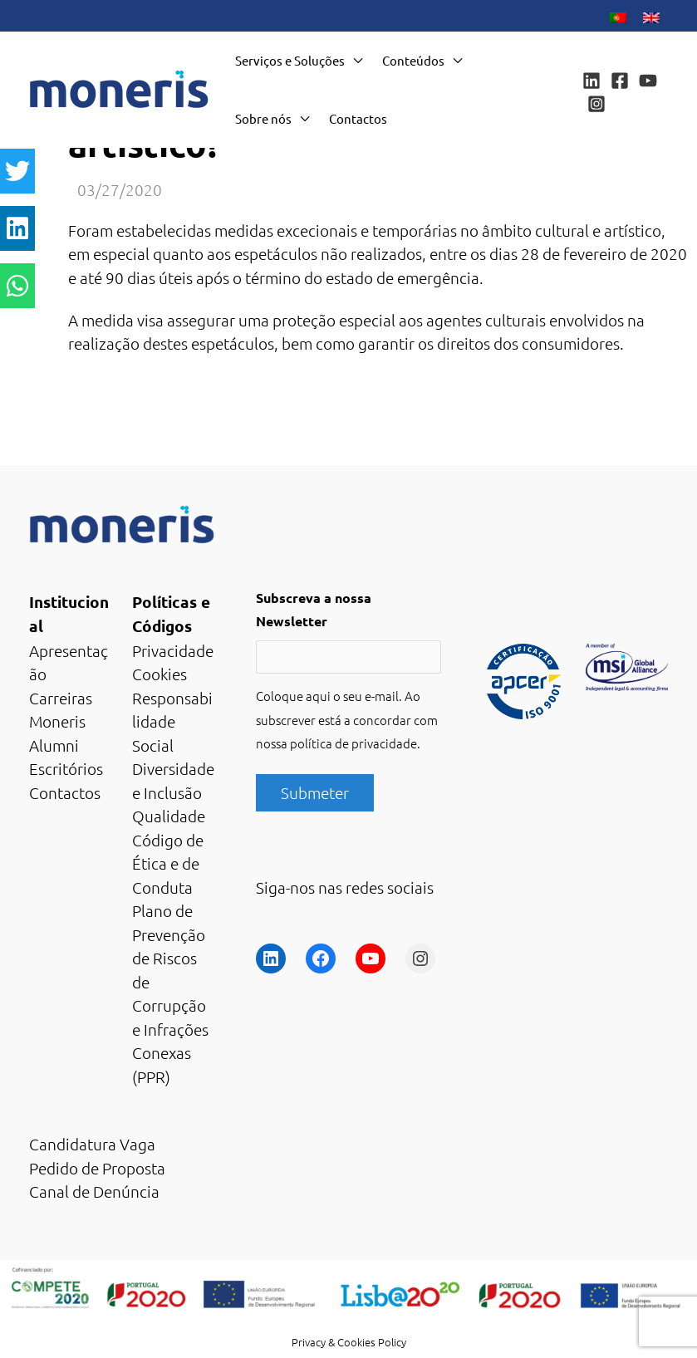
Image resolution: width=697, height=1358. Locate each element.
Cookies (159, 674)
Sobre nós (263, 118)
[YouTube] (648, 80)
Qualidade (168, 816)
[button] (17, 171)
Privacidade (173, 650)
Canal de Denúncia (94, 1191)
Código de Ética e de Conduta (168, 863)
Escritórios (66, 768)
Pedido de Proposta (97, 1168)
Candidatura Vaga (92, 1144)
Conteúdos (413, 60)
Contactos (358, 118)
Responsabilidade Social (172, 721)
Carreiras (60, 698)
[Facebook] (620, 80)
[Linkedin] (591, 80)
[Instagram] (596, 104)
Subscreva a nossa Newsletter (313, 609)
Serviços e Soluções (290, 60)
